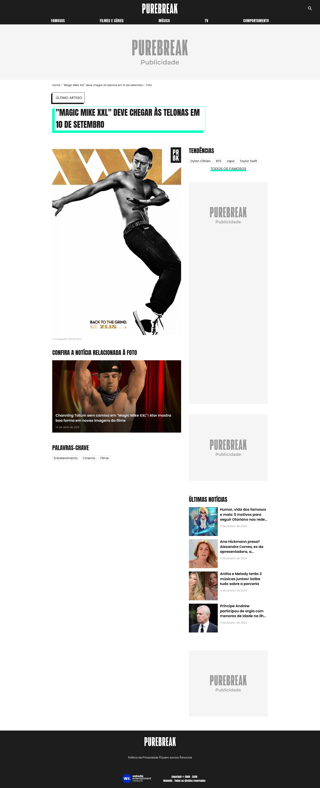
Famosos (58, 20)
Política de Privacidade (143, 757)
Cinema (89, 458)
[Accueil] (160, 9)
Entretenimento (66, 458)
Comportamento (256, 20)
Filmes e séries (112, 20)
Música (164, 20)
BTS (218, 161)
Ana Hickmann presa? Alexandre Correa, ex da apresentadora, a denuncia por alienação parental (241, 551)
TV (206, 20)
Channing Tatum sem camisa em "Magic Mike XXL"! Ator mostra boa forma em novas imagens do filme (113, 418)
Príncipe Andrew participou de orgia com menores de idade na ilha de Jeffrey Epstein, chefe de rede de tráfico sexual (243, 615)
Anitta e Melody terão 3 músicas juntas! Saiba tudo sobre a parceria (241, 578)
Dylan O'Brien (200, 161)
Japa (230, 161)
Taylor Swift (248, 161)
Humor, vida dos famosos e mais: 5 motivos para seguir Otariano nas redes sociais (243, 517)
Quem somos (170, 757)
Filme (104, 458)
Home (56, 85)
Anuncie (186, 757)
